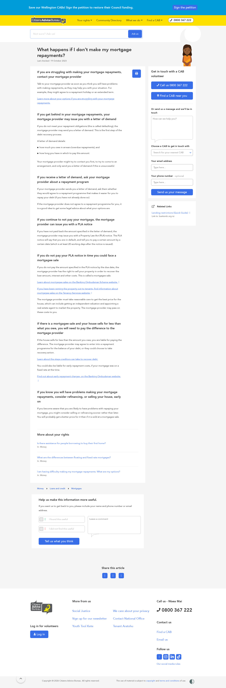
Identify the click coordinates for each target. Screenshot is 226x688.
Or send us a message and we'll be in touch (171, 111)
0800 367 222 (174, 610)
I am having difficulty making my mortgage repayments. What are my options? (78, 471)
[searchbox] (79, 34)
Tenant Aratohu (123, 626)
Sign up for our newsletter (89, 619)
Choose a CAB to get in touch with (170, 146)
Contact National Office (128, 619)
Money (40, 488)
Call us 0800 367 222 (172, 85)
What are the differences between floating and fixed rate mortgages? (74, 457)
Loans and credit (58, 488)
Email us (162, 640)
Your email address (161, 161)
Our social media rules (168, 664)
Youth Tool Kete (82, 626)
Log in (39, 634)
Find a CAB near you (172, 96)
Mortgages (76, 488)
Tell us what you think (59, 541)
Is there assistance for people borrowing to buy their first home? (71, 443)
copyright (151, 680)
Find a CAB (164, 632)
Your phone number (167, 176)
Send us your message (172, 192)
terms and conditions (170, 680)
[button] (84, 20)
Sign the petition (185, 7)
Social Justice (81, 611)
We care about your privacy (131, 611)
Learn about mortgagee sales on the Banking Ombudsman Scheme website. (77, 282)
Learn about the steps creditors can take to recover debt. (67, 359)
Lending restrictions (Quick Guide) (170, 212)
